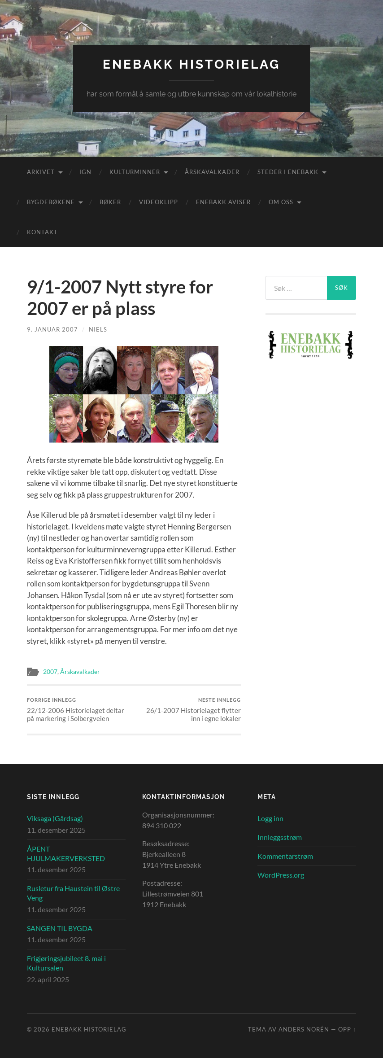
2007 (50, 671)
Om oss (281, 201)
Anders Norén (304, 1029)
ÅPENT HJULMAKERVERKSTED (66, 853)
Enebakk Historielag (191, 64)
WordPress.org (280, 874)
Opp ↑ (347, 1029)
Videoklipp (158, 201)
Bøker (110, 201)
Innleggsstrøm (279, 837)
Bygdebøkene (51, 201)
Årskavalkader (212, 171)
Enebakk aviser (223, 201)
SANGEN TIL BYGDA (59, 928)
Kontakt (42, 232)
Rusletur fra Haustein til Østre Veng (73, 893)
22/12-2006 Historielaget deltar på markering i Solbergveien (79, 709)
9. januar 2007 (52, 329)
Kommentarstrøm (285, 856)
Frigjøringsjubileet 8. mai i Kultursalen (66, 963)
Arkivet (41, 171)
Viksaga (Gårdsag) (55, 818)
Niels (98, 329)
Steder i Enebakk (287, 171)
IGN (85, 171)
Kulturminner (134, 171)
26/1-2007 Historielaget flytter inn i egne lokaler (188, 709)
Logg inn (270, 818)
